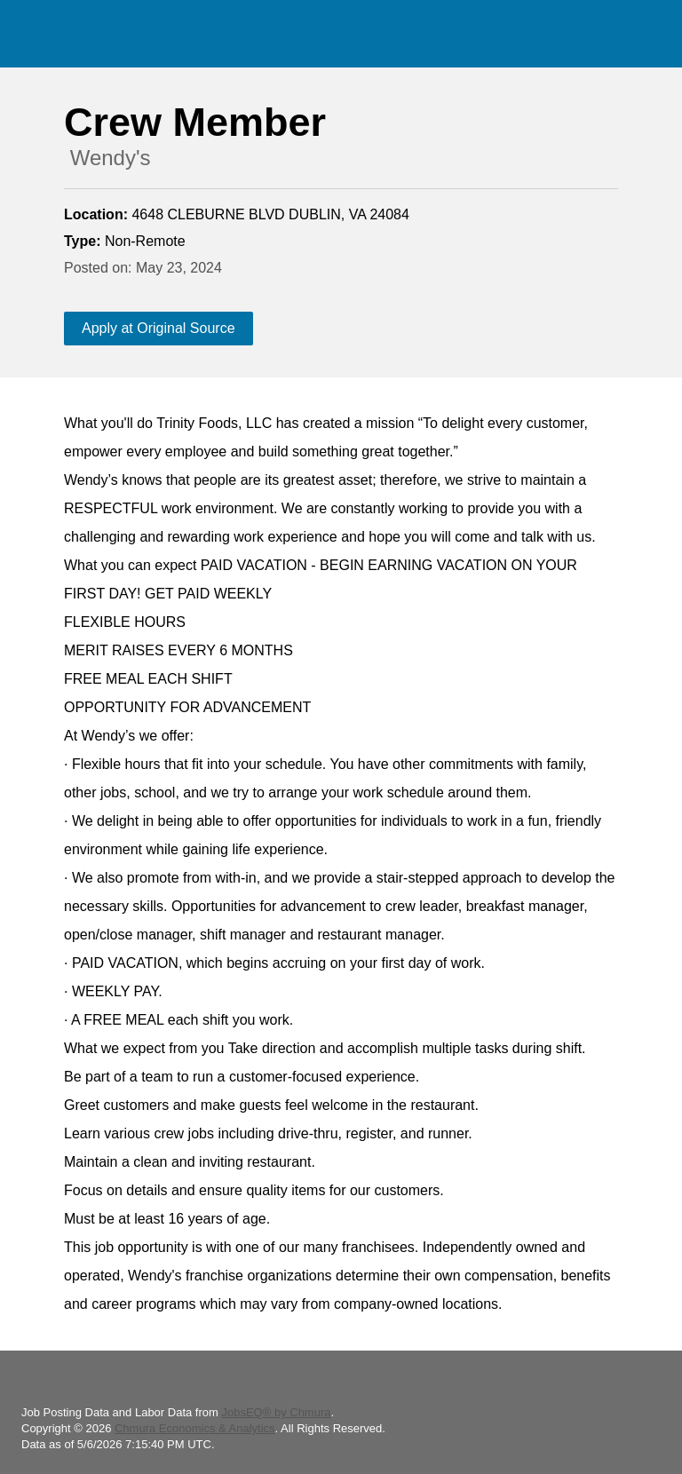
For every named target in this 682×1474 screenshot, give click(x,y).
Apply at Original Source (158, 328)
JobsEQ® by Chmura (275, 1412)
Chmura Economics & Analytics (195, 1428)
